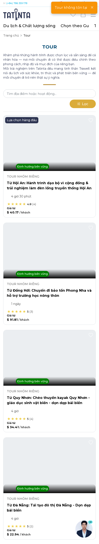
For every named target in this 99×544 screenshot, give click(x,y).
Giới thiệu (19, 496)
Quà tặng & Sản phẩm (19, 266)
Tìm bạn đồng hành (17, 372)
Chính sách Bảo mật (31, 501)
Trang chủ (11, 35)
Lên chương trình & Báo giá (23, 356)
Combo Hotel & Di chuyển (22, 320)
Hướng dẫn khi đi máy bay (22, 410)
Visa (6, 304)
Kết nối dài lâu (13, 418)
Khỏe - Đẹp (11, 250)
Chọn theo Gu (75, 26)
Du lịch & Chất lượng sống (29, 26)
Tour (6, 243)
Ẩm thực (9, 296)
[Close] (92, 7)
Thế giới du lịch (14, 364)
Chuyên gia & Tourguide (21, 281)
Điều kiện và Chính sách (69, 496)
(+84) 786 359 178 (16, 3)
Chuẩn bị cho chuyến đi (20, 387)
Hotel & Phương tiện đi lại (22, 289)
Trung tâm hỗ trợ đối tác (21, 478)
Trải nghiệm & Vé (15, 273)
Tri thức (8, 258)
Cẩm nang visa (14, 402)
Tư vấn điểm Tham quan (21, 349)
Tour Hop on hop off (39, 35)
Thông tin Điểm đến (18, 341)
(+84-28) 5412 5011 (33, 144)
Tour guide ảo (13, 395)
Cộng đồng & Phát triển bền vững (28, 312)
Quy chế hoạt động (69, 501)
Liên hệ (38, 496)
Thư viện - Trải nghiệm (19, 379)
